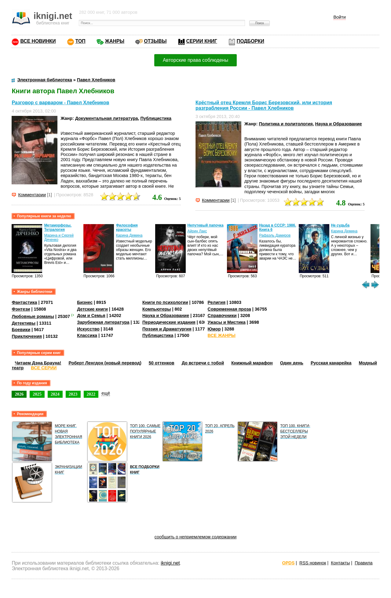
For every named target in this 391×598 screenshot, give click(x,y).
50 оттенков (161, 362)
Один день (291, 362)
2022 (91, 394)
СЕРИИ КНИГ (201, 41)
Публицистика (155, 118)
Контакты (340, 562)
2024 (55, 394)
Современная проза (229, 309)
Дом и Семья (91, 315)
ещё (105, 393)
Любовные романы (33, 316)
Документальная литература (106, 118)
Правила (363, 562)
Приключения (27, 336)
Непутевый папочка (205, 225)
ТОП (80, 41)
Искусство (88, 329)
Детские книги (92, 309)
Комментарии (32, 194)
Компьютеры (156, 309)
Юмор (214, 329)
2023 (73, 394)
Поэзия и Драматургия (167, 329)
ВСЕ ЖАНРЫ (222, 335)
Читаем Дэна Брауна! (38, 362)
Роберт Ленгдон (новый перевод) (104, 362)
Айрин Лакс (197, 231)
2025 (37, 394)
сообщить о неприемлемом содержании (196, 536)
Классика (87, 335)
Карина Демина (129, 235)
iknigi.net (170, 563)
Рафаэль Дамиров (275, 235)
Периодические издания (169, 322)
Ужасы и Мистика (227, 322)
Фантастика (24, 302)
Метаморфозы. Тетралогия (58, 227)
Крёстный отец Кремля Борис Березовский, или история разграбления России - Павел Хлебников (264, 105)
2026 (19, 394)
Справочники (222, 315)
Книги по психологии (165, 302)
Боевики (21, 329)
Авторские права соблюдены (195, 60)
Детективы (23, 323)
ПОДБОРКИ (250, 41)
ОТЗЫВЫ (155, 41)
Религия (216, 302)
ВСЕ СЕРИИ (44, 367)
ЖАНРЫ (114, 41)
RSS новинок (312, 562)
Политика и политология (285, 123)
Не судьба (340, 225)
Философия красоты (127, 227)
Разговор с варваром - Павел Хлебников (60, 102)
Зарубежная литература (103, 322)
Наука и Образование (338, 123)
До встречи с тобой (203, 362)
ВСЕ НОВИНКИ (38, 41)
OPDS (288, 562)
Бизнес (85, 302)
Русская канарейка (331, 362)
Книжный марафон (252, 362)
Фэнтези (21, 309)
